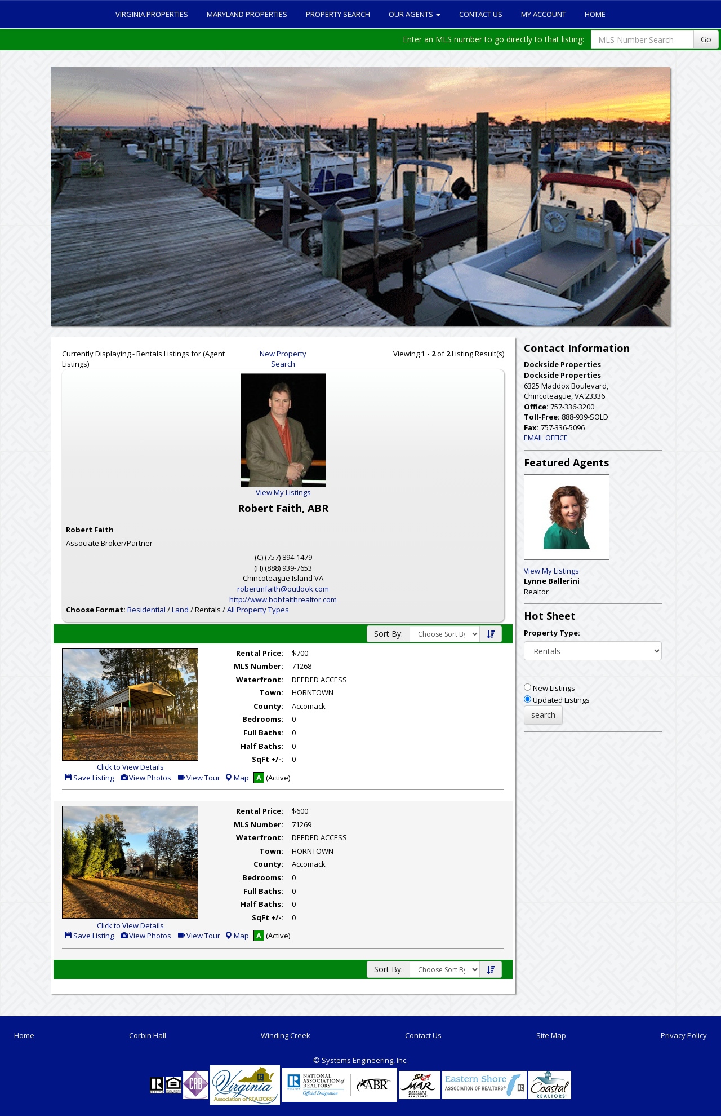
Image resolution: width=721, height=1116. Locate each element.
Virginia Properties (151, 14)
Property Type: (552, 633)
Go (706, 39)
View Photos (145, 777)
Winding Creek (285, 1035)
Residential (146, 610)
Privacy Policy (684, 1035)
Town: (271, 692)
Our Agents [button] (414, 14)
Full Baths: (263, 732)
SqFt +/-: (267, 759)
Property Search (338, 14)
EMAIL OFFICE (546, 438)
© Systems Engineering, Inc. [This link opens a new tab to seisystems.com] (360, 1060)
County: (268, 706)
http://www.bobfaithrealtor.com (283, 599)
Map (236, 778)
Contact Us (480, 14)
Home (595, 14)
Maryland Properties (247, 14)
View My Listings (551, 571)
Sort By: (388, 633)
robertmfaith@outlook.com (283, 589)
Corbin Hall (147, 1035)
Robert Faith (90, 529)
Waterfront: (259, 679)
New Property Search (283, 359)
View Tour (198, 777)
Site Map (551, 1035)
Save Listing (89, 777)
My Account (543, 14)
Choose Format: (96, 610)
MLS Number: (258, 666)
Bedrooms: (262, 719)
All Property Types (258, 610)
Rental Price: (259, 653)
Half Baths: (262, 746)
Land (180, 610)
